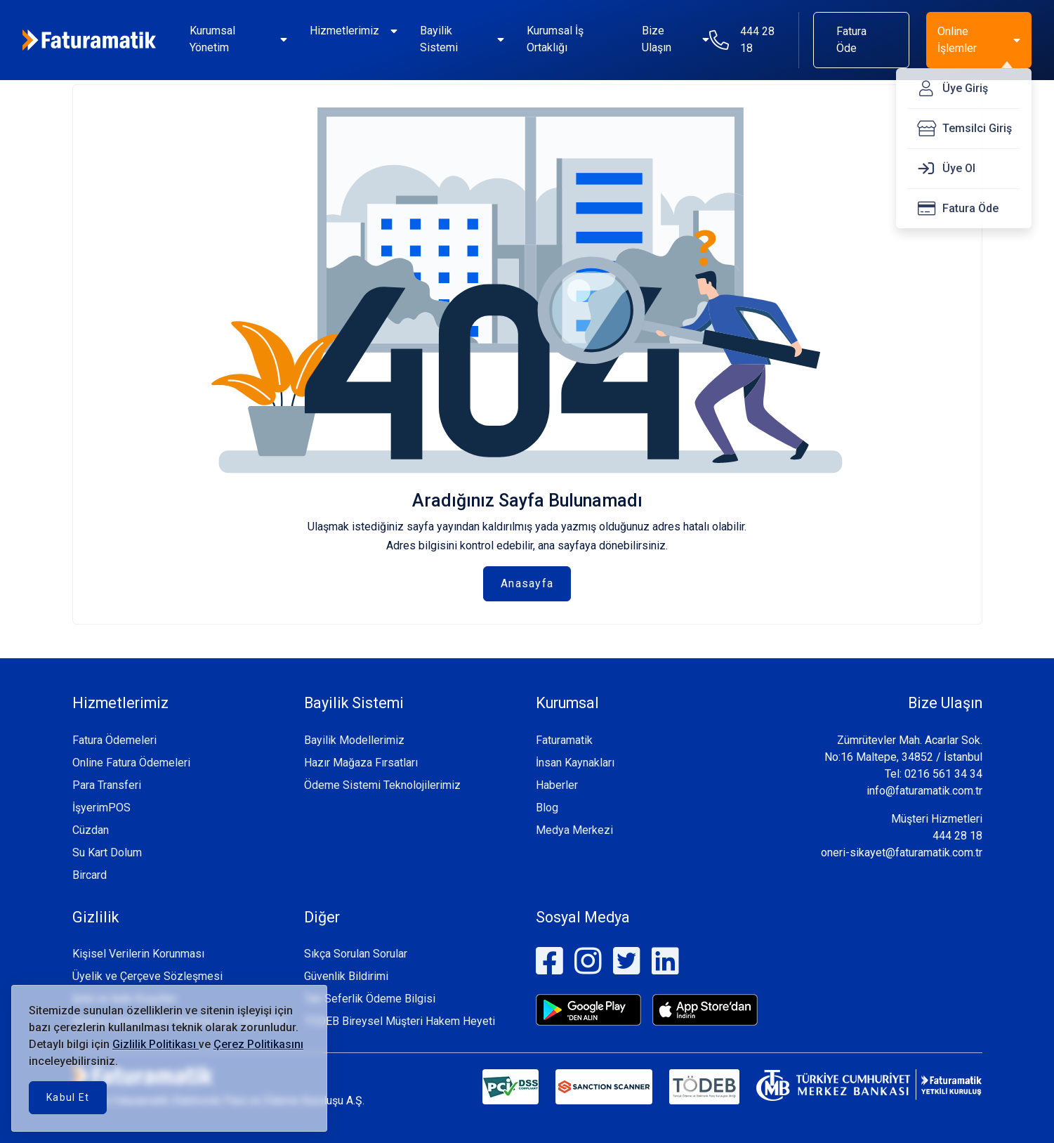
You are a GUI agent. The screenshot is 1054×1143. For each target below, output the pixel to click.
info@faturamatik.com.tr (924, 790)
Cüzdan (90, 830)
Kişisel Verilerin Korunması (138, 953)
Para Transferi (106, 785)
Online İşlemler (957, 40)
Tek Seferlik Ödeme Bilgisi (369, 998)
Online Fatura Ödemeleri (131, 762)
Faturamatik (564, 740)
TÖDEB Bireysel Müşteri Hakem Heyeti (399, 1021)
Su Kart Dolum (107, 852)
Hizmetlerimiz (344, 30)
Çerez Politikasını (258, 1044)
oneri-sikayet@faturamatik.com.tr (901, 852)
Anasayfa (527, 583)
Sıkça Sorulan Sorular (355, 953)
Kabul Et (67, 1097)
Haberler (557, 785)
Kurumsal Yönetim (212, 39)
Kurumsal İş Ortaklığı (555, 39)
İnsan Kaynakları (575, 762)
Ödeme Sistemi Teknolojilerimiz (382, 785)
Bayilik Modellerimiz (354, 740)
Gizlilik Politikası (155, 1044)
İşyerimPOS (101, 807)
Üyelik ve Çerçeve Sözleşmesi (147, 976)
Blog (547, 807)
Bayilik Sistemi (439, 39)
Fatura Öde (851, 40)
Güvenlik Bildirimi (346, 976)
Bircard (89, 875)
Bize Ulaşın (656, 39)
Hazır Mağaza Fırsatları (361, 762)
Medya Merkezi (574, 830)
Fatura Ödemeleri (114, 740)
